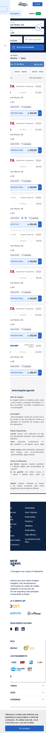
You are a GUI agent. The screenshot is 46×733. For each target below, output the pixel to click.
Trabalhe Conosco (11, 544)
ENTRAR (37, 4)
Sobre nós (7, 508)
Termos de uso (9, 512)
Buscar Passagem (23, 47)
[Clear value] (19, 39)
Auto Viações (31, 512)
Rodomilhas (30, 530)
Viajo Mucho (30, 534)
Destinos (29, 521)
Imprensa (7, 531)
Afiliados (29, 525)
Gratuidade (30, 508)
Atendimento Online (11, 540)
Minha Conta (8, 535)
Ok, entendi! (24, 728)
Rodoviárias (30, 517)
